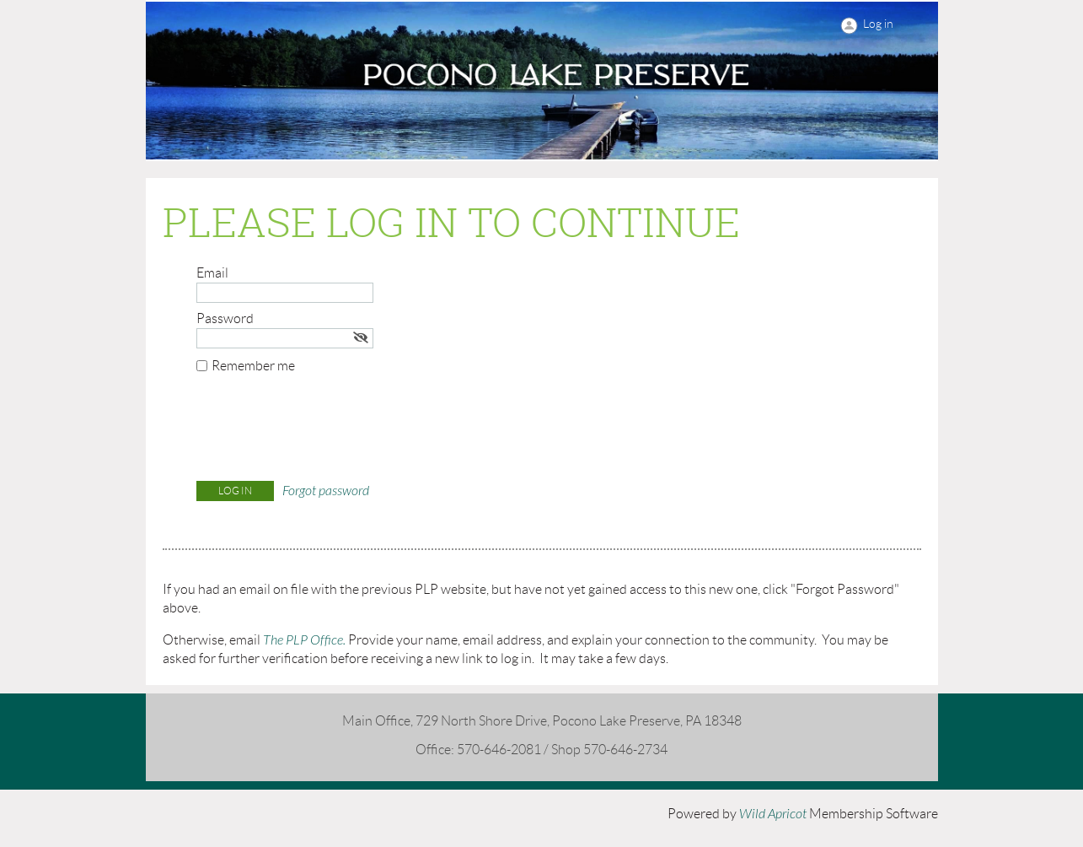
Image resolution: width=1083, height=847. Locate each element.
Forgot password (325, 491)
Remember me (253, 366)
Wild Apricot (773, 814)
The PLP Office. (304, 640)
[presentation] (324, 431)
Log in (878, 23)
